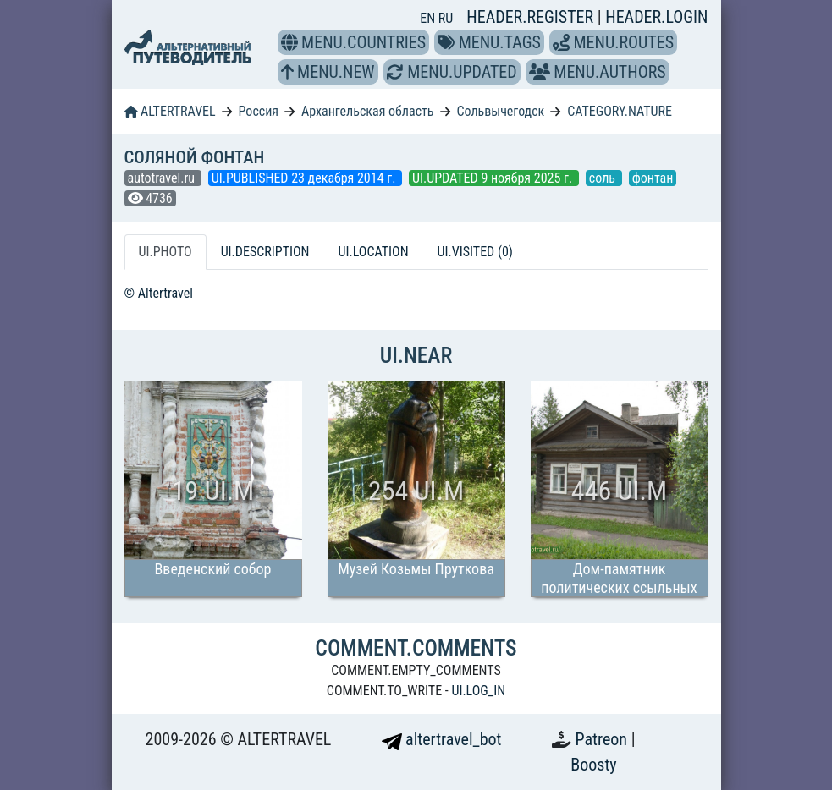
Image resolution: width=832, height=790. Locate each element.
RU (445, 18)
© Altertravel (158, 293)
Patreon (603, 739)
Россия (258, 111)
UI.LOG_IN (478, 691)
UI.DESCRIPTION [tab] (265, 252)
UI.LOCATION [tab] (374, 252)
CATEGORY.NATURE (619, 111)
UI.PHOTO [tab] (165, 252)
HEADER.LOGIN (656, 17)
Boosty (593, 764)
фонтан (653, 178)
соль (604, 178)
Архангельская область (367, 111)
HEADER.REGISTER (531, 17)
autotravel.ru (163, 178)
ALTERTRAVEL (170, 111)
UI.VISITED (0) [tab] (475, 252)
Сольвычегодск (500, 111)
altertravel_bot (442, 739)
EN (429, 18)
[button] (289, 42)
